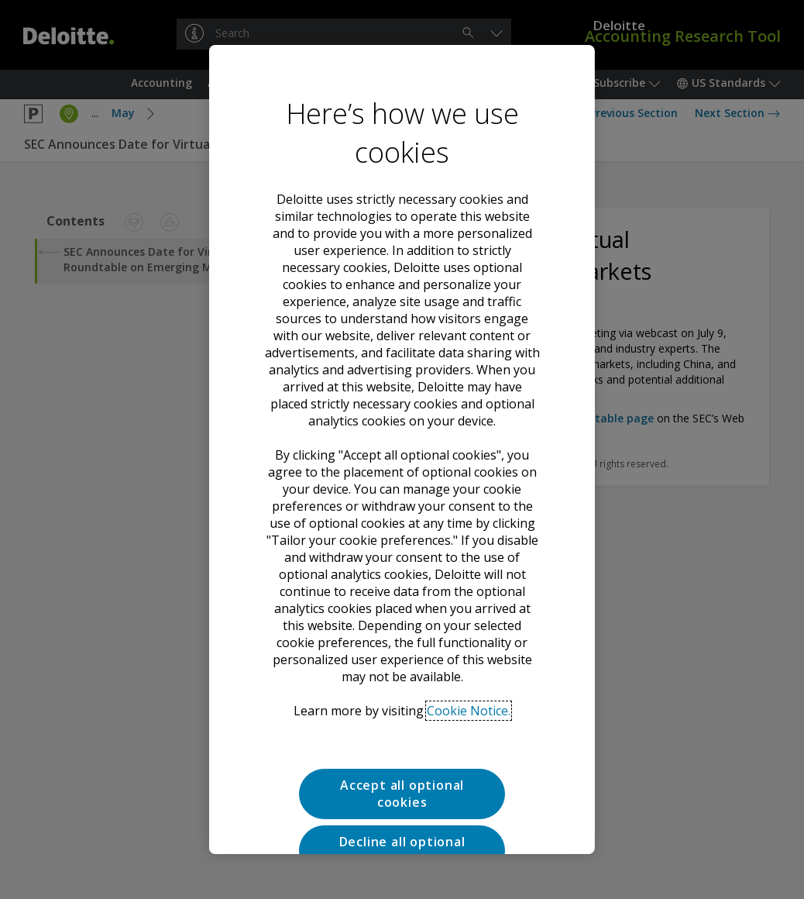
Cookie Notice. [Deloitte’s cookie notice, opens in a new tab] (468, 584)
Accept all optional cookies (402, 667)
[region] (402, 449)
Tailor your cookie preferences (402, 780)
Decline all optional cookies (401, 724)
